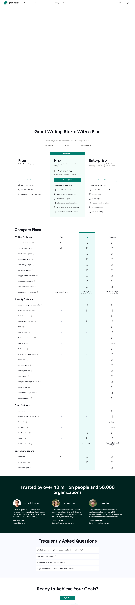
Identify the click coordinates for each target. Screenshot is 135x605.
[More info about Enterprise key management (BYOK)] (40, 381)
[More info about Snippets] (24, 438)
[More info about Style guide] (26, 421)
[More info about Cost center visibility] (31, 398)
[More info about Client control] (27, 359)
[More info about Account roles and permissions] (37, 310)
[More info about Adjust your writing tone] (33, 253)
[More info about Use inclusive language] (32, 270)
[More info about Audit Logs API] (28, 376)
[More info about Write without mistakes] (32, 242)
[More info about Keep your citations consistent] (37, 275)
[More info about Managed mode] (28, 332)
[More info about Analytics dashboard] (31, 443)
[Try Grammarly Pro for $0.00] (67, 180)
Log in (127, 3)
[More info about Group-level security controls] (36, 392)
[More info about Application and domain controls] (38, 354)
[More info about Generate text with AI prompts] (37, 292)
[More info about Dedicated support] (30, 467)
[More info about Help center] (26, 456)
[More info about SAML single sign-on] (31, 316)
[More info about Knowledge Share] (29, 432)
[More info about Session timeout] (29, 387)
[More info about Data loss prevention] (31, 370)
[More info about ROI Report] (26, 411)
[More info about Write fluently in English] (33, 264)
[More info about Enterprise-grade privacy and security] (41, 305)
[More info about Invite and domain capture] (35, 337)
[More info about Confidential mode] (30, 365)
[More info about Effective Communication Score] (37, 416)
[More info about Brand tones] (26, 427)
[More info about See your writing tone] (32, 248)
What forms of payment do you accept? (51, 562)
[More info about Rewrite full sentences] (32, 259)
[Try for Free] (67, 598)
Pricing (57, 3)
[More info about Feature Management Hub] (34, 321)
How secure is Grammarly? (46, 556)
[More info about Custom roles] (27, 348)
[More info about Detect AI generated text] (34, 281)
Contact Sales (118, 3)
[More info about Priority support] (29, 462)
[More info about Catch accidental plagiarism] (35, 286)
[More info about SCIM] (23, 326)
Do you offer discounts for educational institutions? (55, 569)
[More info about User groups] (27, 343)
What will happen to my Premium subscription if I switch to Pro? (60, 550)
